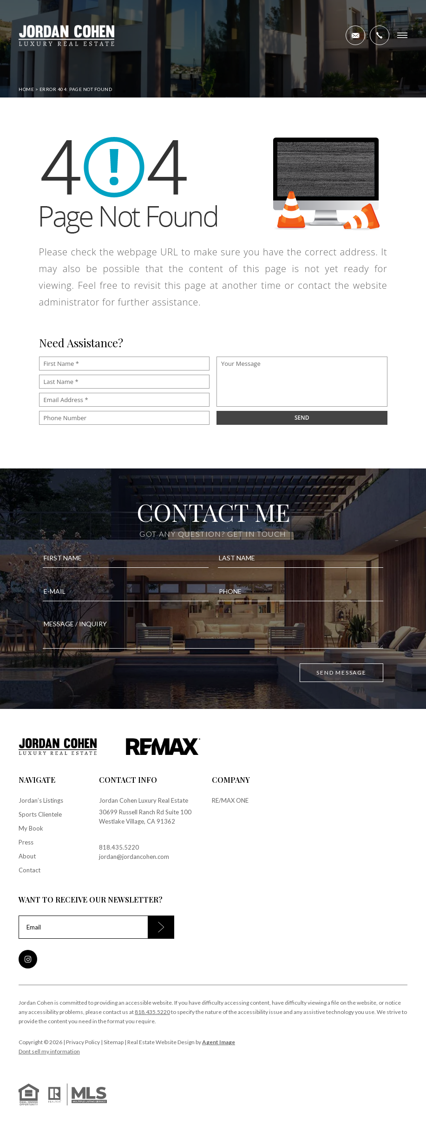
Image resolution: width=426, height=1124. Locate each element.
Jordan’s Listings (41, 800)
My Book (31, 828)
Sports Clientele (40, 814)
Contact (29, 870)
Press (26, 842)
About (27, 856)
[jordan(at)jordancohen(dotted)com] (355, 35)
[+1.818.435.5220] (379, 35)
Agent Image (218, 1042)
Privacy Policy (83, 1042)
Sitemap (114, 1042)
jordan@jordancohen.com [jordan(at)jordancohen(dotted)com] (134, 856)
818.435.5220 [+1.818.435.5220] (119, 847)
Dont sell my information (49, 1051)
